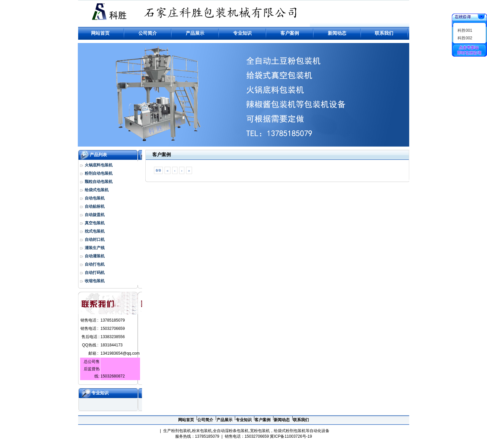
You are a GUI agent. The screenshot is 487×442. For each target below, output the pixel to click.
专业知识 (100, 392)
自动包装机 (95, 198)
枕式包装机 (95, 231)
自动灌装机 (95, 256)
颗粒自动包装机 (99, 181)
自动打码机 (95, 272)
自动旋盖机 (95, 214)
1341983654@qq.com (120, 353)
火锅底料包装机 (99, 165)
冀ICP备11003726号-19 (291, 436)
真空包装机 (95, 223)
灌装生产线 (95, 247)
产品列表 (98, 154)
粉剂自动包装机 (99, 173)
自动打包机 (95, 264)
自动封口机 (95, 239)
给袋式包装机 (97, 190)
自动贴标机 (95, 206)
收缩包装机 (95, 281)
